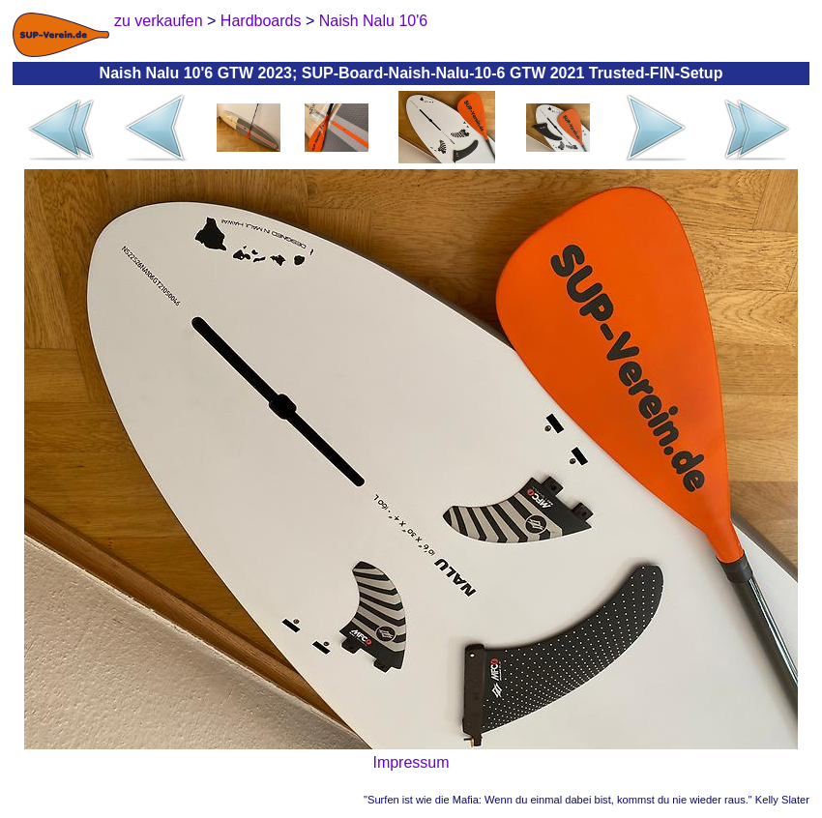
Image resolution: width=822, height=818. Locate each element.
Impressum (410, 762)
